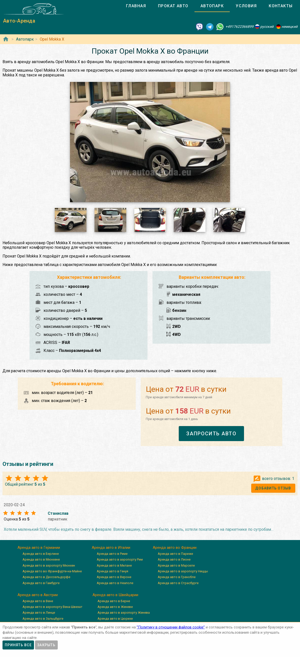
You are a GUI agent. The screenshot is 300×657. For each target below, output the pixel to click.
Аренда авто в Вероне (114, 577)
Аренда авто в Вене (37, 601)
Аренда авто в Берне (114, 601)
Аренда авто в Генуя (112, 571)
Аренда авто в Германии (39, 547)
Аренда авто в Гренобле (177, 577)
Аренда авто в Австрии (38, 595)
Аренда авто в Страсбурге (178, 583)
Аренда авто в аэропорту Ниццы (183, 571)
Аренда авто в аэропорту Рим (120, 559)
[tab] (136, 6)
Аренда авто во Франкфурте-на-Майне (52, 571)
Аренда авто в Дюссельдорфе (46, 577)
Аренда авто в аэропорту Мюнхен (48, 565)
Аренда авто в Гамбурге (41, 583)
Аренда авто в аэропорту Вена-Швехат (52, 607)
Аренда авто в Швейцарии (115, 595)
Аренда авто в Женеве (115, 607)
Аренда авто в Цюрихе (115, 618)
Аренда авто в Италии (111, 547)
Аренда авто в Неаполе (115, 583)
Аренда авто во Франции (174, 547)
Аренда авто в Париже (175, 554)
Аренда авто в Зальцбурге (42, 618)
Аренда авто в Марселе (176, 565)
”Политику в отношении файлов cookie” (171, 627)
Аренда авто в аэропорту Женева (124, 612)
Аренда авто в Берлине (40, 554)
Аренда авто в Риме (112, 554)
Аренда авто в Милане (114, 565)
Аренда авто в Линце (38, 612)
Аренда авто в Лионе (174, 559)
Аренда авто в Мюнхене (41, 559)
